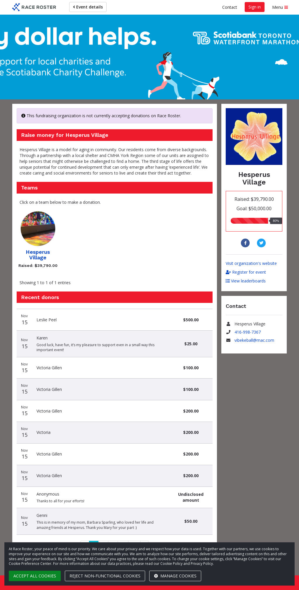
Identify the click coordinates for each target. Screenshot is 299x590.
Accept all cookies (34, 576)
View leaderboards (246, 281)
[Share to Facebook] (246, 243)
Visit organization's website (251, 263)
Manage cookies (175, 576)
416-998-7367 (247, 332)
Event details (88, 7)
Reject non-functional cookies (104, 576)
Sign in (254, 7)
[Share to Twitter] (262, 243)
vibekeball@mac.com (254, 340)
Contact (229, 7)
